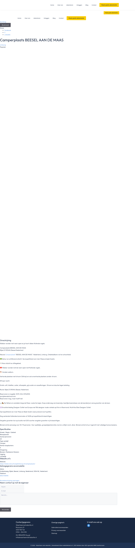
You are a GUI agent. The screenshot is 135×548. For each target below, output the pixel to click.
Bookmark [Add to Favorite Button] (5, 25)
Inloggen (79, 5)
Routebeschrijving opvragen (9, 481)
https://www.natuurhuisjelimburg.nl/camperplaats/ (17, 464)
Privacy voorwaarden (58, 530)
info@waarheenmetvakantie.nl (26, 537)
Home (52, 5)
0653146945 (4, 476)
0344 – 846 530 (21, 532)
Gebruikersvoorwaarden (59, 527)
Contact (94, 5)
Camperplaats (10, 355)
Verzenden (5, 510)
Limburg (3, 45)
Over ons (60, 5)
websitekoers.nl (68, 545)
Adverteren (69, 5)
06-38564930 (20, 535)
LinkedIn (7, 35)
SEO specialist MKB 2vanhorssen (94, 545)
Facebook (7, 30)
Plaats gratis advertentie (109, 5)
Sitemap (54, 533)
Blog (86, 5)
